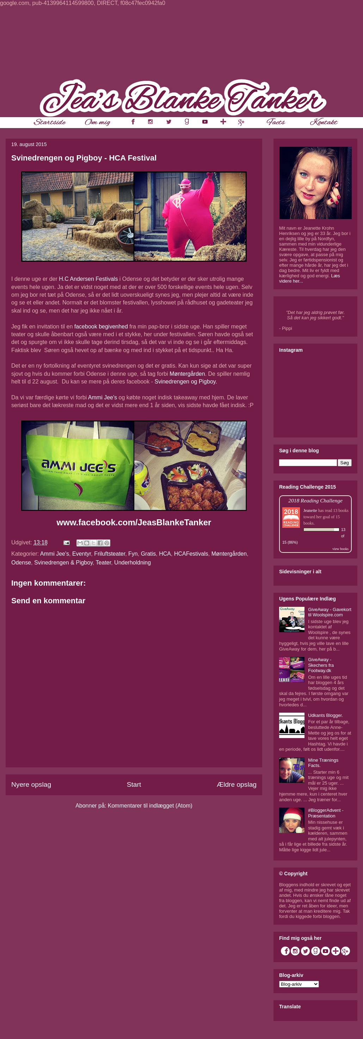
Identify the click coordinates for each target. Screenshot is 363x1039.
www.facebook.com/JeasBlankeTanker (134, 522)
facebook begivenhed (101, 327)
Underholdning (132, 563)
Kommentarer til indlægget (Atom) (150, 806)
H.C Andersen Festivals (88, 279)
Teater (103, 563)
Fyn (133, 554)
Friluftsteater (109, 554)
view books (340, 549)
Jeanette (310, 510)
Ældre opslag (237, 784)
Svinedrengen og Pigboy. (185, 382)
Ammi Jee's (102, 397)
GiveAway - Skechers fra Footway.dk (321, 665)
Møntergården (187, 374)
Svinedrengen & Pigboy (63, 563)
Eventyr (81, 554)
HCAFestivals (191, 554)
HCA (165, 554)
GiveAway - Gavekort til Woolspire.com (329, 612)
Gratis (148, 554)
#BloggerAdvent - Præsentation (325, 813)
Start (134, 784)
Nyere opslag (31, 784)
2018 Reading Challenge (315, 500)
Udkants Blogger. (325, 715)
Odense (21, 563)
